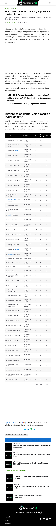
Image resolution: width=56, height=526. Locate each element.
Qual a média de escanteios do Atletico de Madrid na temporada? (30, 464)
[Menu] (6, 3)
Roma (25, 435)
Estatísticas (17, 8)
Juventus (11, 254)
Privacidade (8, 523)
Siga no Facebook (40, 518)
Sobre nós (7, 517)
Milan (16, 150)
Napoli (17, 250)
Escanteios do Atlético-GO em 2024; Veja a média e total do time (31, 455)
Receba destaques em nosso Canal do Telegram (28, 440)
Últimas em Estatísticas (16, 470)
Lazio (10, 215)
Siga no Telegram (50, 518)
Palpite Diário (9, 8)
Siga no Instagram (47, 518)
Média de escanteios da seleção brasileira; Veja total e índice (32, 487)
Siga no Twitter (44, 518)
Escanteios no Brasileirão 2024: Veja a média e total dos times (31, 477)
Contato (7, 520)
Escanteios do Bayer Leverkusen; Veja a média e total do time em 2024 (32, 446)
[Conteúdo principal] (28, 263)
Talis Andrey (11, 23)
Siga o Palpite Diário (12, 422)
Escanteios (18, 435)
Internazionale (12, 199)
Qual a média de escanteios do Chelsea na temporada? (28, 496)
